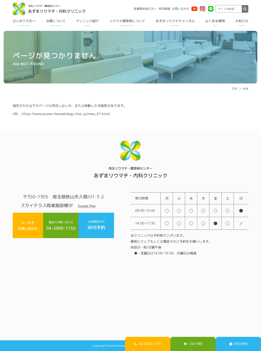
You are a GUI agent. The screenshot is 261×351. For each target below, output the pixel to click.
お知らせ (241, 21)
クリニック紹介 (87, 21)
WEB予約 (96, 225)
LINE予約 (193, 344)
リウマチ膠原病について (127, 21)
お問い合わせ (180, 9)
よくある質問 (215, 21)
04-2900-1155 (61, 225)
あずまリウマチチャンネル (175, 21)
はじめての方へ (24, 21)
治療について (56, 21)
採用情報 (164, 9)
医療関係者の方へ (145, 9)
